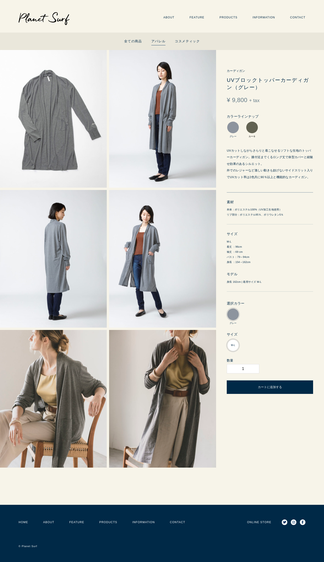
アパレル (158, 41)
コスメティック (187, 41)
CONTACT (297, 17)
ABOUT (169, 17)
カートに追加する (270, 387)
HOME (23, 522)
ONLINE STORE (259, 522)
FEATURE (197, 17)
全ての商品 (133, 41)
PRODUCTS (228, 17)
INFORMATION (264, 17)
